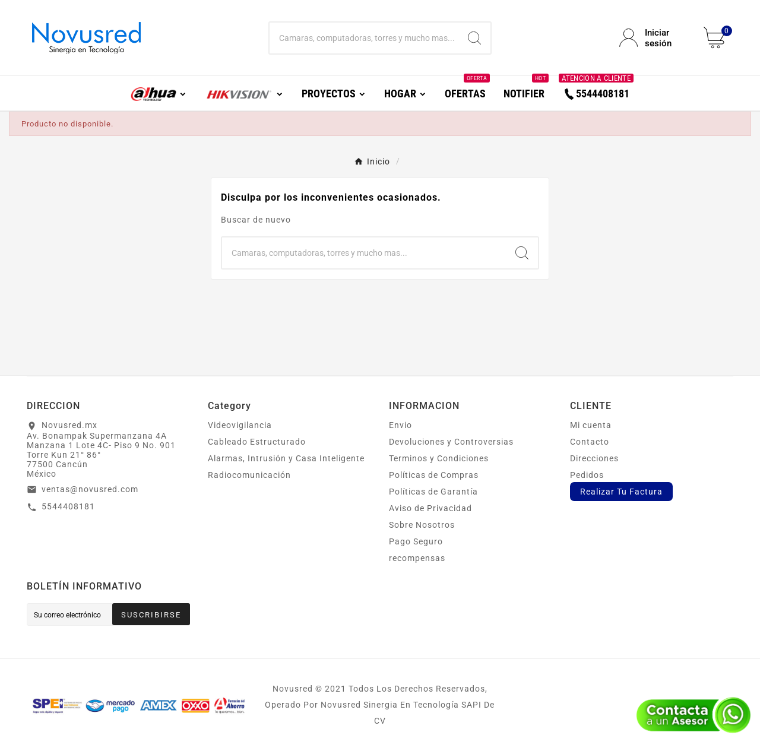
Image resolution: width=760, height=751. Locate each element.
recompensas (417, 558)
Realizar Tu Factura (621, 491)
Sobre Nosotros (422, 525)
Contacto (589, 441)
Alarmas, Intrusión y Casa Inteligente (286, 458)
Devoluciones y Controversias (451, 441)
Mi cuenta (591, 425)
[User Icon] (654, 38)
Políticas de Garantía (433, 491)
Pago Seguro (416, 541)
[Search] (474, 38)
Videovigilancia (240, 425)
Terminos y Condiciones (439, 458)
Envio (400, 425)
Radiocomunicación (249, 475)
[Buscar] (364, 38)
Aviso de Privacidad (430, 508)
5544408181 (68, 506)
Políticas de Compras (434, 475)
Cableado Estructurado (257, 441)
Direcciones (594, 458)
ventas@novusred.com (90, 489)
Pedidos (587, 475)
